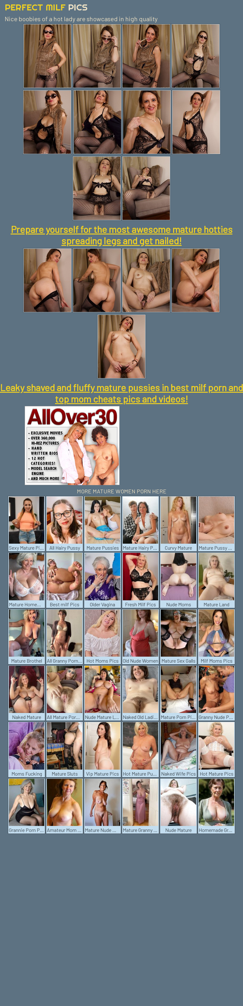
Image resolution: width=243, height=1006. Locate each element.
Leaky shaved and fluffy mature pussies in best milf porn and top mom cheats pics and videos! (121, 393)
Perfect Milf (46, 7)
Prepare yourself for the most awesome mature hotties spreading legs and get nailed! (122, 234)
